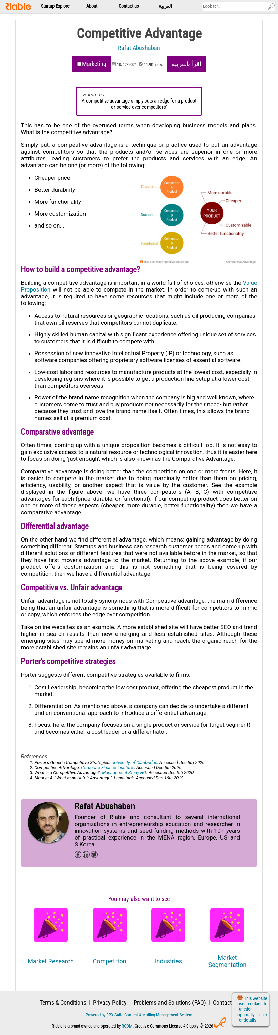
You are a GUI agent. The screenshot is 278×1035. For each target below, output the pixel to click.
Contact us (226, 1002)
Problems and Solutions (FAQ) (170, 1002)
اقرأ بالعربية (186, 63)
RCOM (127, 1026)
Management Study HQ (124, 772)
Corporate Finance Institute (107, 767)
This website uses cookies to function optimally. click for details (252, 1009)
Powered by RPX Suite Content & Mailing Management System (139, 1014)
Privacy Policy (110, 1002)
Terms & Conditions (63, 1002)
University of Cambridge (134, 762)
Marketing (94, 63)
